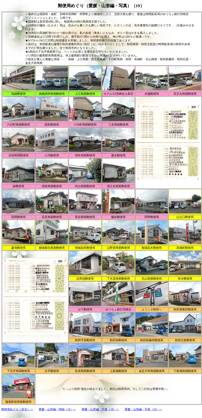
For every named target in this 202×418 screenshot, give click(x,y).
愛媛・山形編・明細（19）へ (57, 409)
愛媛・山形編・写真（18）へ (100, 409)
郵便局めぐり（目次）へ (17, 409)
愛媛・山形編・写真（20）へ (143, 409)
